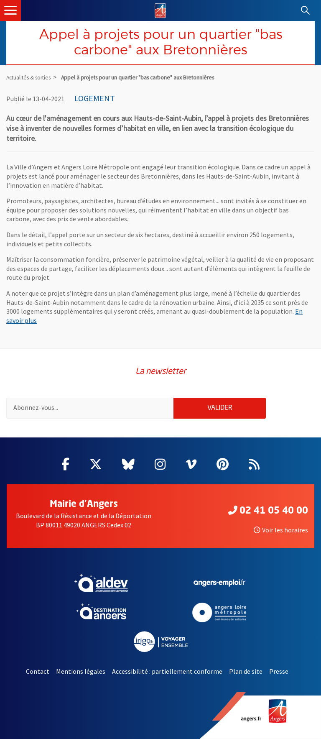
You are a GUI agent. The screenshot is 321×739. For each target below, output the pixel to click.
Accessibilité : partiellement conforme (167, 671)
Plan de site (245, 671)
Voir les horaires (281, 530)
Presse (278, 671)
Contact (37, 671)
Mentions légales (80, 671)
